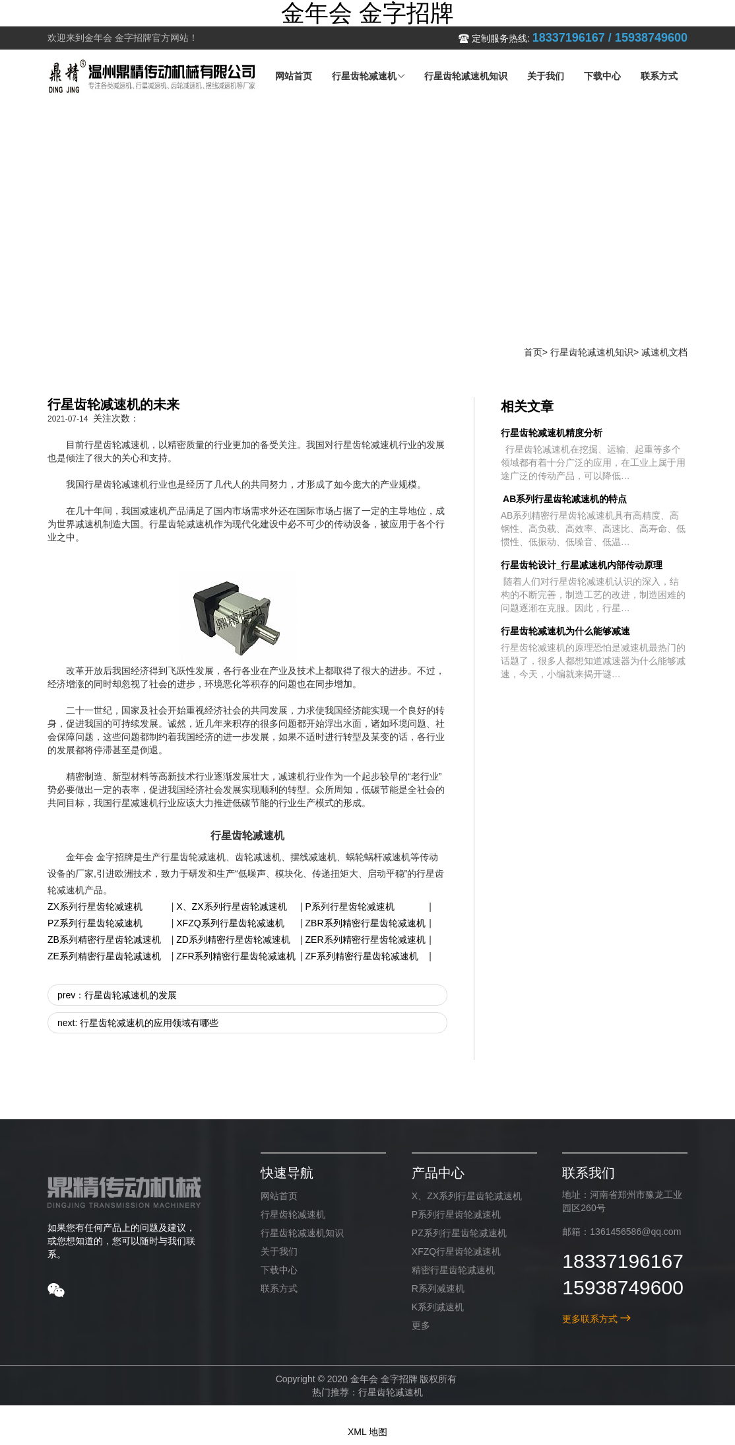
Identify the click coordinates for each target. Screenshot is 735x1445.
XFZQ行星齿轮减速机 (456, 1251)
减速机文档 (664, 352)
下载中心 (279, 1270)
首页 (533, 352)
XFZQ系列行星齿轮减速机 (230, 923)
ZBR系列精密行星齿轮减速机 (365, 923)
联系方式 (279, 1288)
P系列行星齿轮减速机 (350, 906)
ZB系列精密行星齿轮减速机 (104, 939)
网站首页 (279, 1196)
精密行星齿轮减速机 (453, 1270)
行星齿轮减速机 (293, 1214)
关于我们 (279, 1251)
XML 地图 (367, 1431)
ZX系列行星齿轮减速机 (95, 906)
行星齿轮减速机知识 (591, 352)
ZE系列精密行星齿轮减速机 (104, 956)
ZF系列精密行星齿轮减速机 (361, 956)
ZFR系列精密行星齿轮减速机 (236, 956)
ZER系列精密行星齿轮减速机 (365, 939)
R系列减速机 (438, 1288)
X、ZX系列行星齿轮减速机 (231, 906)
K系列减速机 (438, 1307)
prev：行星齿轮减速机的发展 (117, 995)
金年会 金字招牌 (367, 13)
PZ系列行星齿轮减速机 (95, 923)
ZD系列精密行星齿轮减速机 (233, 939)
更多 (421, 1325)
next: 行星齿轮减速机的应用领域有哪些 (137, 1023)
